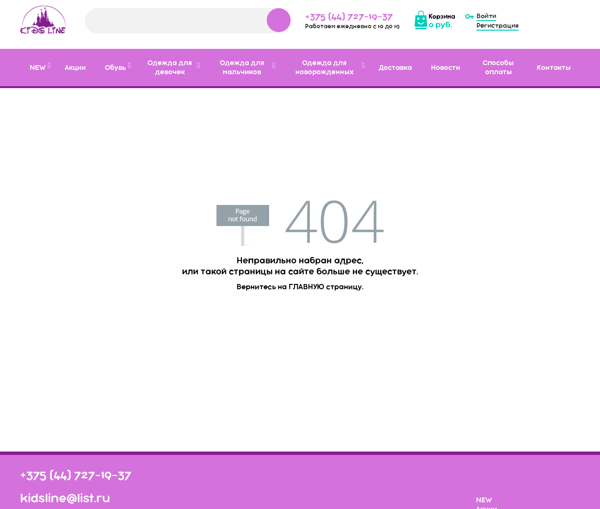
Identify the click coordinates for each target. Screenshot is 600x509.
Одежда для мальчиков (242, 67)
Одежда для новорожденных (324, 67)
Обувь (115, 67)
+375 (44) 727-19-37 (349, 16)
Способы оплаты (498, 67)
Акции (75, 67)
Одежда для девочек (169, 67)
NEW (37, 67)
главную (306, 286)
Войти (486, 16)
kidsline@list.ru (65, 498)
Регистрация (497, 26)
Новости (445, 67)
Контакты (554, 67)
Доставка (395, 67)
